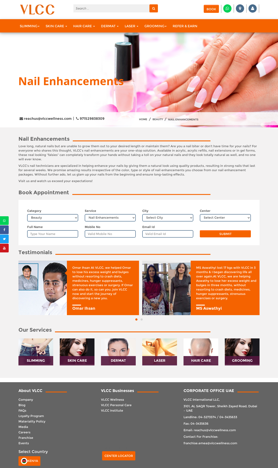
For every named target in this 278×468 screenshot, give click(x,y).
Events (23, 443)
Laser (131, 26)
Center (205, 211)
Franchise (25, 438)
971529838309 (90, 119)
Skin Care (56, 26)
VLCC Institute (112, 410)
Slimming (30, 26)
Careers (24, 432)
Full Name (35, 227)
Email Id (148, 227)
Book (211, 9)
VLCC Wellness (112, 400)
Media (23, 427)
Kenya (29, 461)
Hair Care (84, 26)
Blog (21, 405)
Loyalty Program (31, 416)
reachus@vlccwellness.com (46, 119)
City (145, 211)
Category (34, 211)
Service (90, 211)
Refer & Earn (185, 26)
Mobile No (92, 227)
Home (143, 119)
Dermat (110, 26)
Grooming (155, 26)
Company (25, 400)
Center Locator (118, 456)
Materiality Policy (31, 421)
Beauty (157, 119)
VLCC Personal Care (116, 405)
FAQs (22, 410)
